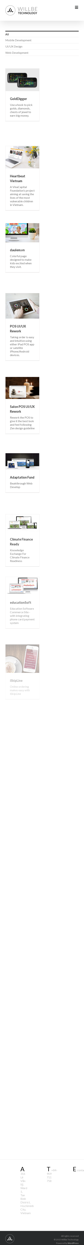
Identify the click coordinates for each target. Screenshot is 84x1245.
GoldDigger (18, 99)
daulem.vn (17, 250)
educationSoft (20, 602)
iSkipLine (16, 680)
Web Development (16, 52)
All (7, 34)
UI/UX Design (13, 46)
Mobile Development (18, 40)
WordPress (73, 1243)
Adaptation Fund (22, 477)
